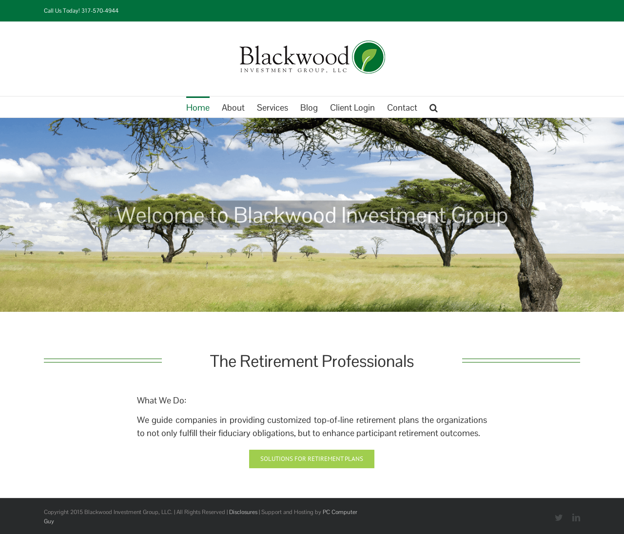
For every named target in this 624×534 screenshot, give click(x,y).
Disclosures (243, 512)
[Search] (433, 106)
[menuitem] (204, 106)
